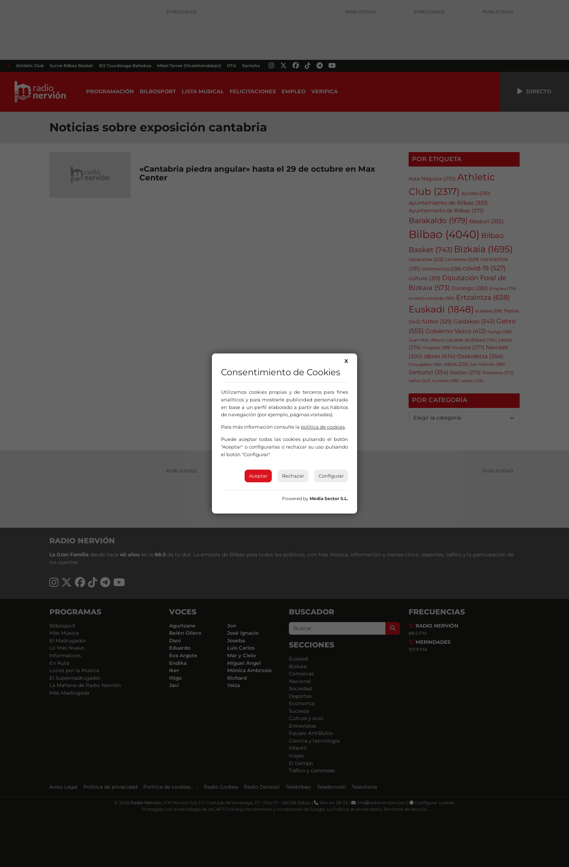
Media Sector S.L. (329, 498)
